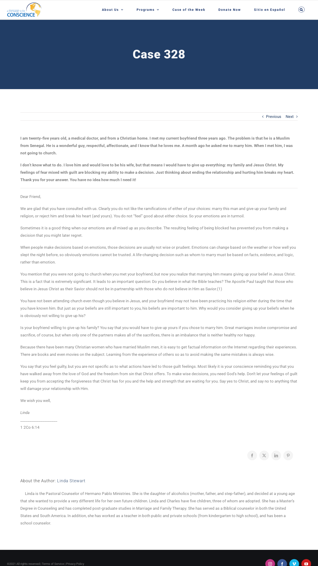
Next (290, 116)
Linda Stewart (71, 480)
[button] (301, 9)
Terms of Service (53, 564)
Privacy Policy (75, 564)
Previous (273, 116)
